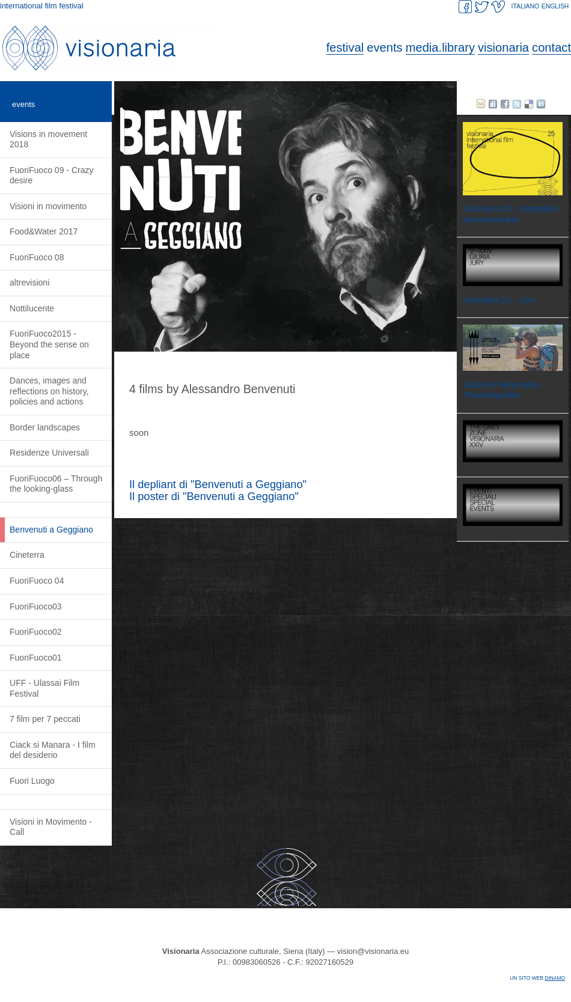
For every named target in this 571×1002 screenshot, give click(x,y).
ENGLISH (555, 6)
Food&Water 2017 (44, 231)
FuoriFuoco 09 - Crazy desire (52, 175)
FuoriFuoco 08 (37, 257)
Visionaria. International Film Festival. (114, 48)
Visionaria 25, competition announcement (511, 214)
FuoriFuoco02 (36, 632)
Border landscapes (45, 427)
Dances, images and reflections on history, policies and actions (49, 391)
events (23, 104)
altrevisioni (29, 282)
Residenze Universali (49, 452)
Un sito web (537, 978)
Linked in (541, 104)
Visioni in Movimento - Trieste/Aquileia (504, 390)
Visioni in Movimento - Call (51, 827)
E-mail (481, 104)
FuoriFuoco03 (36, 606)
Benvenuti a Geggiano (51, 529)
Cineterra (27, 555)
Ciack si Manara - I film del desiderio (53, 750)
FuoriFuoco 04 (37, 580)
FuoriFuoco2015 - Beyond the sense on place (49, 344)
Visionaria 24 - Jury (499, 300)
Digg (493, 104)
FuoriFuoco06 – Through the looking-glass (56, 484)
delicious (529, 104)
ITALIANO (525, 6)
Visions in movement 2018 (48, 139)
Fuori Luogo (32, 781)
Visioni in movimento (48, 206)
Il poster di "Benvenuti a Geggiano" (214, 496)
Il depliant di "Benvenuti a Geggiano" (218, 484)
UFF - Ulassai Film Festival (44, 688)
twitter (517, 104)
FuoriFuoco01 (36, 657)
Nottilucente (32, 308)
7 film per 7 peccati (45, 719)
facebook (505, 104)
